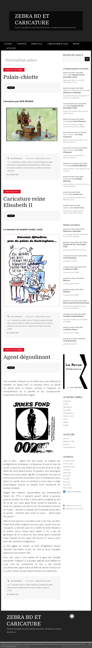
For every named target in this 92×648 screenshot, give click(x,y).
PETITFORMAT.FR (69, 447)
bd (20, 162)
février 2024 (67, 488)
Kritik (76, 44)
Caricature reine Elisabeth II (24, 202)
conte (9, 591)
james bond (11, 588)
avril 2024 (66, 482)
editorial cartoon (43, 326)
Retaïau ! (66, 292)
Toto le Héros (68, 135)
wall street (37, 588)
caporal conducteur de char (74, 90)
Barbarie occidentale (72, 93)
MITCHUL (66, 444)
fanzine (37, 162)
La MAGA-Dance (70, 329)
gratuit (30, 162)
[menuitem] (9, 44)
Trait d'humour (79, 121)
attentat (49, 323)
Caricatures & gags (57, 44)
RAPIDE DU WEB (68, 441)
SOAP (65, 419)
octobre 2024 (68, 464)
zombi (9, 329)
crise (48, 165)
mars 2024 (66, 485)
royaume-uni (12, 168)
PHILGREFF (67, 410)
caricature (11, 165)
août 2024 (66, 470)
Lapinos (66, 208)
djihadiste (11, 326)
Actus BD (10, 48)
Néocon (66, 280)
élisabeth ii (20, 323)
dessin (26, 168)
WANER (65, 422)
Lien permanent (14, 158)
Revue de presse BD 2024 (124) (76, 303)
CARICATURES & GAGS (42, 158)
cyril (65, 106)
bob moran (20, 165)
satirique (39, 168)
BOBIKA (66, 425)
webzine (15, 162)
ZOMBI (65, 404)
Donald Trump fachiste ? (73, 316)
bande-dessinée (46, 162)
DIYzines (66, 438)
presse (32, 168)
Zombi (66, 121)
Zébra (65, 75)
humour (45, 588)
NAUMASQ (67, 401)
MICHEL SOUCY (68, 416)
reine (44, 165)
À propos (21, 44)
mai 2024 (66, 479)
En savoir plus (11, 646)
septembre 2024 (69, 467)
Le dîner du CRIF (70, 269)
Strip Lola (36, 44)
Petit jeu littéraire (79, 166)
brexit (20, 168)
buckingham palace (33, 165)
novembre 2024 (68, 461)
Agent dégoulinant (26, 357)
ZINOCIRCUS (67, 407)
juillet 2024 (67, 473)
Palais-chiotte (20, 77)
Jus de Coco (77, 194)
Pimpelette (67, 179)
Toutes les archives (74, 491)
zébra (24, 162)
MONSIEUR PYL (68, 413)
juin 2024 (66, 476)
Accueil (8, 44)
